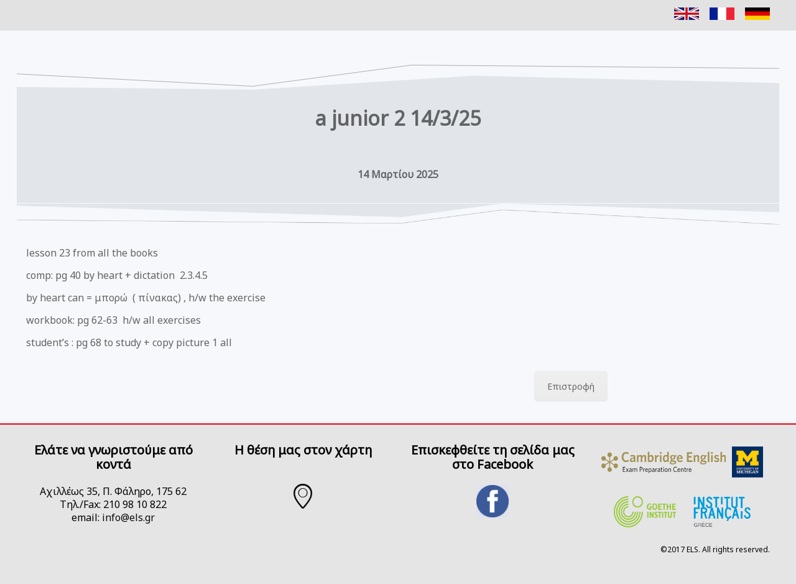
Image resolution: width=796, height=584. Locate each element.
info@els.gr (128, 517)
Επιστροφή (571, 386)
